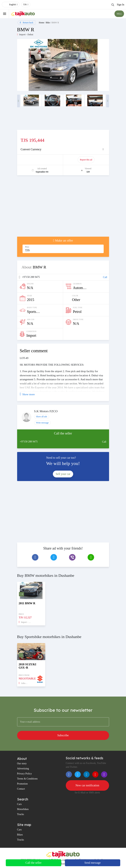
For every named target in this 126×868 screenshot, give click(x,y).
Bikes (20, 834)
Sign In (120, 4)
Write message (42, 422)
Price (27, 247)
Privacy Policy (24, 773)
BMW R (55, 22)
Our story (22, 763)
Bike (48, 22)
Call (105, 277)
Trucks (20, 814)
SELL (119, 13)
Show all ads (41, 416)
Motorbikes (23, 809)
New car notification (87, 785)
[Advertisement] (63, 207)
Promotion (22, 783)
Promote (40, 159)
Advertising (23, 768)
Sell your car (63, 473)
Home (41, 22)
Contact (21, 788)
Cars (19, 804)
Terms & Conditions (27, 778)
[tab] (63, 149)
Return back (26, 22)
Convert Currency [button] (31, 149)
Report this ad (86, 159)
